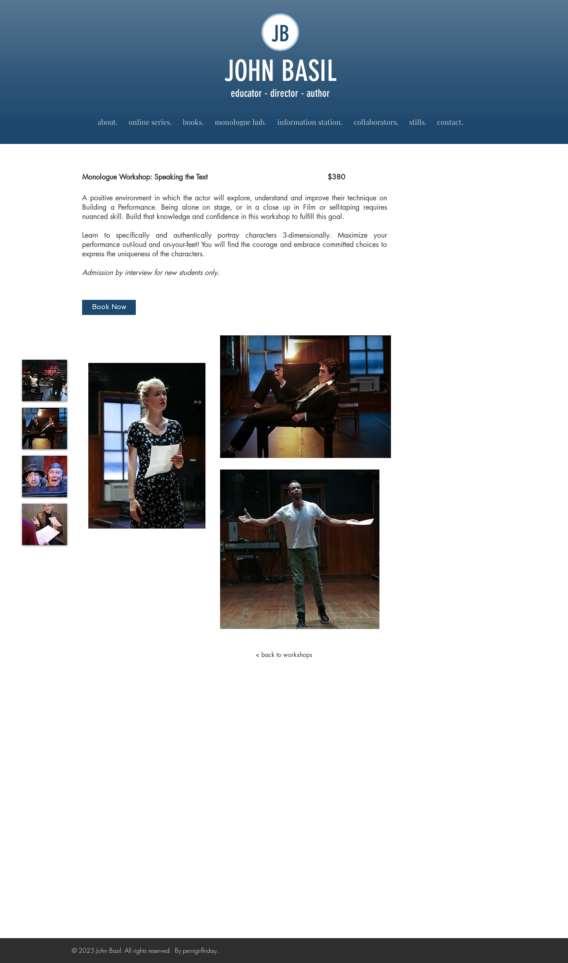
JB (280, 33)
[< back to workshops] (284, 655)
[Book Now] (109, 307)
